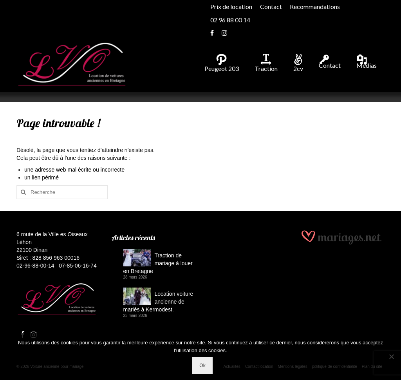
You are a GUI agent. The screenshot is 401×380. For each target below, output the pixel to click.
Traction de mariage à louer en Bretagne (158, 263)
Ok (202, 365)
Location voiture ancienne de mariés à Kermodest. (158, 302)
